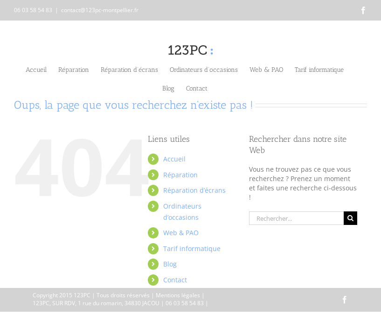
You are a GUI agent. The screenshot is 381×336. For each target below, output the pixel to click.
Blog (170, 263)
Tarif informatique (192, 248)
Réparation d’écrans (194, 190)
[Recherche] (350, 218)
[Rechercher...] (296, 218)
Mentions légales (178, 295)
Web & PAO (181, 232)
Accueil (174, 158)
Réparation (180, 174)
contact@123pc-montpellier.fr (100, 10)
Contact (175, 279)
